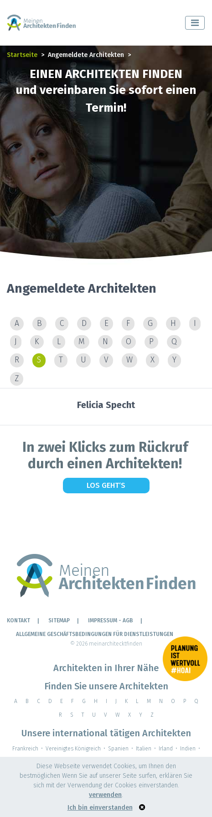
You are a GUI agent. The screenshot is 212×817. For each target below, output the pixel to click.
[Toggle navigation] (195, 23)
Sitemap (59, 620)
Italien (143, 748)
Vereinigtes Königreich (73, 748)
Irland (166, 748)
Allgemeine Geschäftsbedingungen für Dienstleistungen (94, 634)
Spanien (118, 748)
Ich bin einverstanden (100, 808)
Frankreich (25, 748)
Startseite (22, 55)
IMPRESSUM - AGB (110, 620)
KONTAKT (18, 620)
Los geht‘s (106, 485)
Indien (188, 748)
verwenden (105, 795)
